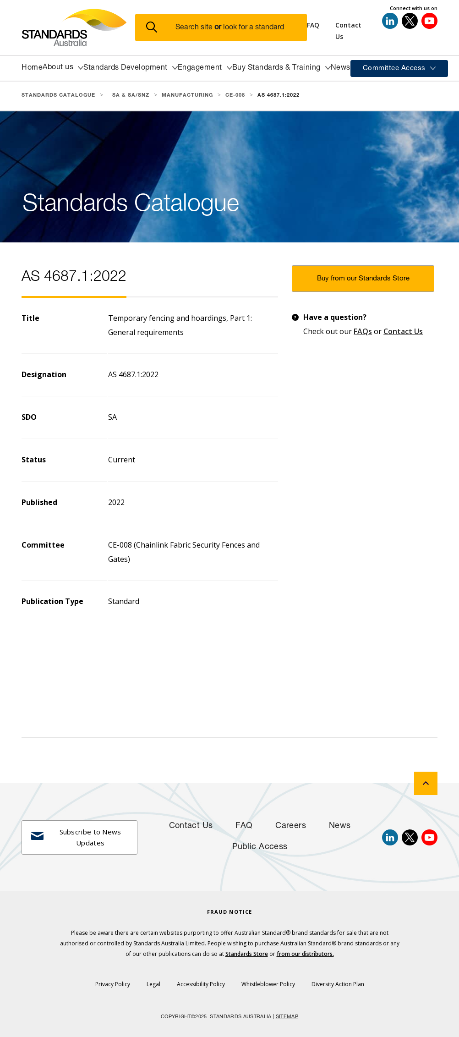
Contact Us (403, 331)
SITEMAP (287, 1017)
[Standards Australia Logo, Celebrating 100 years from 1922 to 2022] (78, 27)
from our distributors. (305, 954)
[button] (226, 28)
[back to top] (425, 783)
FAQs (363, 331)
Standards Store (246, 954)
